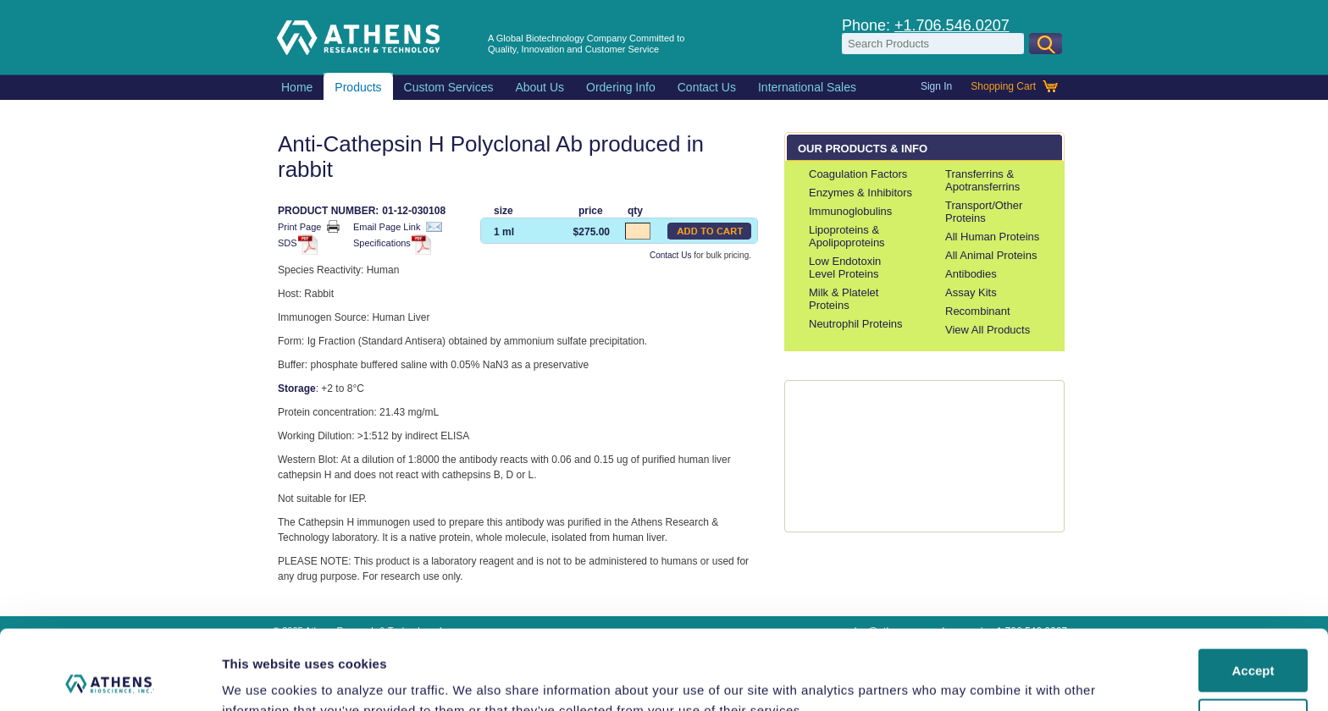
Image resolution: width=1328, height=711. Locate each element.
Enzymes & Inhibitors (860, 192)
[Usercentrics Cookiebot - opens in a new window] (110, 678)
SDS (295, 244)
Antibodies (971, 273)
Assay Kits (971, 292)
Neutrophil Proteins (856, 323)
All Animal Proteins (991, 255)
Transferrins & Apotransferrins (982, 180)
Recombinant (977, 311)
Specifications (389, 244)
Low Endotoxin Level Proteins (845, 267)
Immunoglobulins (850, 211)
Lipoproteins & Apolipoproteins (847, 236)
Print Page (309, 226)
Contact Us (670, 255)
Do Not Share (1253, 640)
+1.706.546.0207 (952, 25)
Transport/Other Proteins (983, 211)
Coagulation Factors (858, 174)
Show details (261, 677)
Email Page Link (397, 227)
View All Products (987, 329)
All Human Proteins (992, 236)
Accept (1252, 591)
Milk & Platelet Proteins (843, 298)
